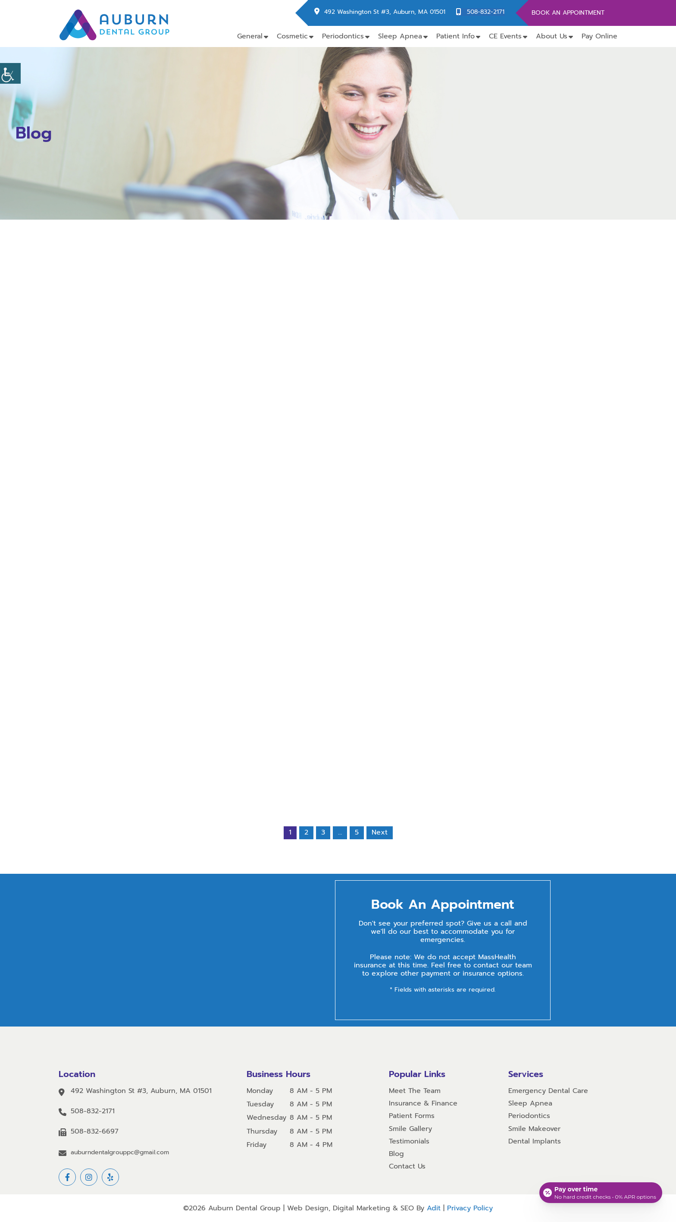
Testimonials (409, 1141)
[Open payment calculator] (600, 1192)
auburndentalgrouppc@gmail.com (120, 1152)
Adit (434, 1208)
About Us (551, 36)
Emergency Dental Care (548, 1091)
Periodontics (343, 36)
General (250, 36)
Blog (396, 1154)
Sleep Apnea (400, 36)
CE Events (505, 36)
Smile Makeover (534, 1129)
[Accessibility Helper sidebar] (10, 73)
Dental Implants (534, 1141)
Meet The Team (415, 1091)
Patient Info (455, 36)
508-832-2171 (486, 12)
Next (380, 833)
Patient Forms (412, 1116)
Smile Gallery (410, 1129)
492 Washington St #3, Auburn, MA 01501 (385, 12)
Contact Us (407, 1166)
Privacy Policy (470, 1208)
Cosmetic (292, 36)
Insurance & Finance (423, 1103)
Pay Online (599, 36)
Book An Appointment (568, 12)
